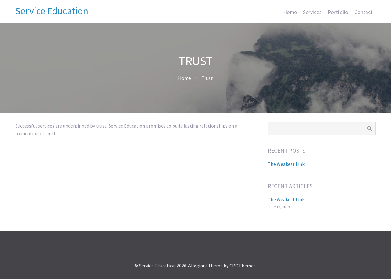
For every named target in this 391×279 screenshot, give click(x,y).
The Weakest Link (286, 164)
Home (290, 12)
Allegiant (198, 265)
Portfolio (338, 12)
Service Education (51, 11)
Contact (363, 12)
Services (312, 12)
